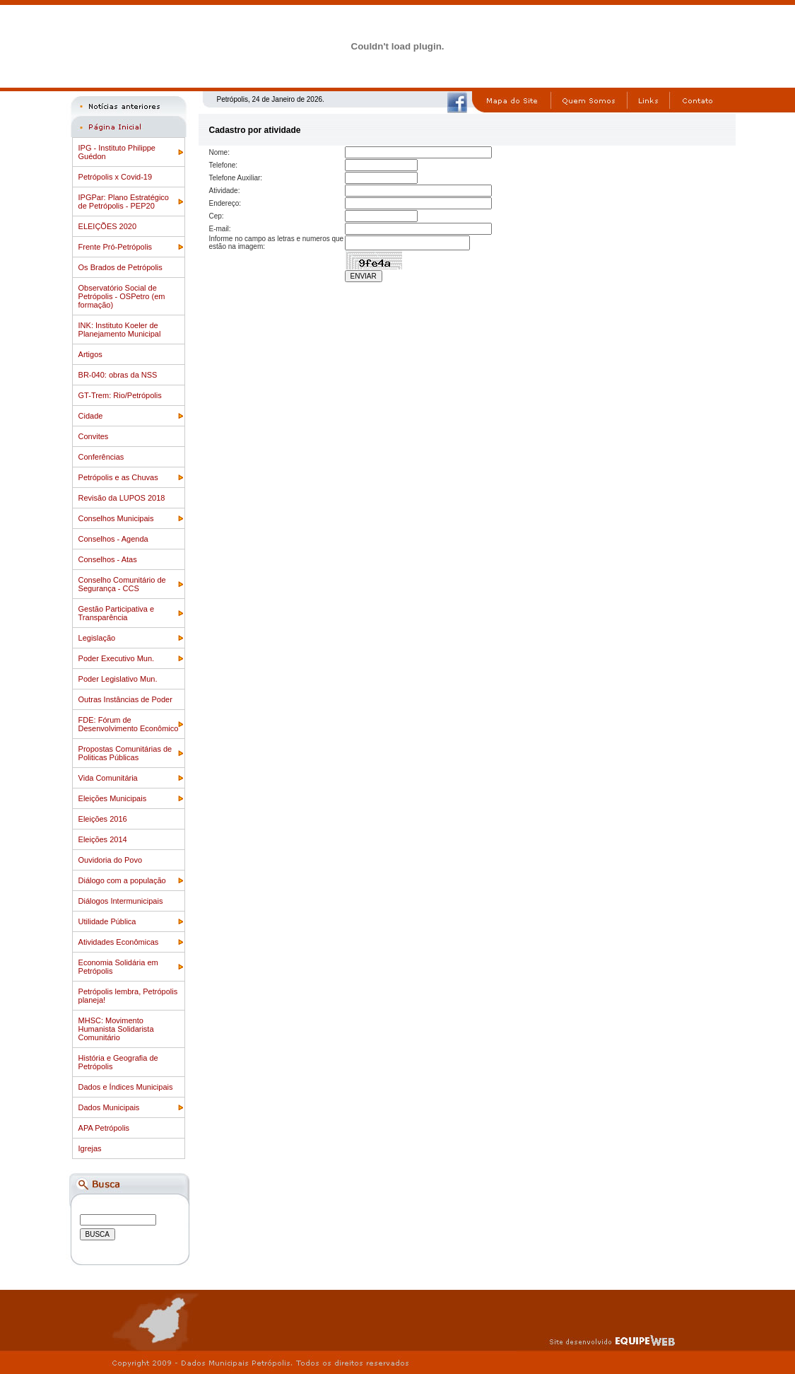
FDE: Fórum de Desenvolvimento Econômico (128, 724)
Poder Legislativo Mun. (118, 679)
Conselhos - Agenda (113, 539)
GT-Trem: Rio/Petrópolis (120, 395)
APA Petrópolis (104, 1128)
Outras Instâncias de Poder (125, 699)
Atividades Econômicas (118, 942)
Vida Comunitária (108, 778)
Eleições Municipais (112, 798)
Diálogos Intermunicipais (120, 901)
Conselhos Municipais (116, 518)
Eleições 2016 (102, 819)
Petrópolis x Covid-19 (115, 177)
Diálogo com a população (122, 880)
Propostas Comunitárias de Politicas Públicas (125, 753)
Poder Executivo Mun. (116, 658)
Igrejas (90, 1148)
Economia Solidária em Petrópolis (118, 966)
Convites (93, 436)
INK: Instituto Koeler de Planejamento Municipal (119, 329)
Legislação (97, 638)
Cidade (90, 416)
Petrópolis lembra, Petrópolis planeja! (128, 995)
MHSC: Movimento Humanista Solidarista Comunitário (116, 1029)
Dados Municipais (109, 1107)
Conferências (101, 457)
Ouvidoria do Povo (110, 860)
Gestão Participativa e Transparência (116, 613)
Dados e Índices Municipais (125, 1087)
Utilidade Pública (107, 921)
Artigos (90, 354)
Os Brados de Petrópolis (120, 267)
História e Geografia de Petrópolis (118, 1062)
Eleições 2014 (102, 839)
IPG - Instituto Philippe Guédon (116, 152)
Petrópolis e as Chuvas (118, 477)
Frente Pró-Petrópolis (115, 247)
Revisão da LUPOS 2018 (121, 498)
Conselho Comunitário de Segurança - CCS (122, 584)
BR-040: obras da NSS (118, 375)
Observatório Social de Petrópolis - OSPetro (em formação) (121, 296)
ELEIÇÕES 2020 (107, 226)
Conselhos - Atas (107, 559)
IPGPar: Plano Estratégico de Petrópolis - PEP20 (123, 201)
